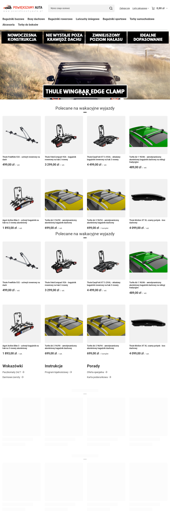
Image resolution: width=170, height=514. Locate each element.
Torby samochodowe (142, 19)
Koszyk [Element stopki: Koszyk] (90, 414)
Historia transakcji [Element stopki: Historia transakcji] (96, 429)
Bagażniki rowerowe (60, 19)
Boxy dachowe (36, 19)
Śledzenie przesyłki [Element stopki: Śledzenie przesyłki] (12, 414)
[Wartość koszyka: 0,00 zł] (160, 8)
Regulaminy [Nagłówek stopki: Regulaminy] (10, 452)
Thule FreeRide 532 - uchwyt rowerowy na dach (21, 158)
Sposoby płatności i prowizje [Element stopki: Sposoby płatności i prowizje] (17, 469)
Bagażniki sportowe (114, 19)
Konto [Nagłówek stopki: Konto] (91, 402)
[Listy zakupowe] (140, 8)
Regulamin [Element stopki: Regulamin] (7, 474)
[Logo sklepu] (22, 8)
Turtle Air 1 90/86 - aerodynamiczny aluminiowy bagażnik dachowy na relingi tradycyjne (147, 159)
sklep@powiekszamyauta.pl (30, 496)
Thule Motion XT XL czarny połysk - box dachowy (147, 221)
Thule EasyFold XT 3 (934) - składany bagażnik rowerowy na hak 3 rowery (103, 158)
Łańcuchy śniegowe (87, 19)
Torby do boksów (28, 24)
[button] (80, 94)
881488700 (8, 496)
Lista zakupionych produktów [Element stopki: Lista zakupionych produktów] (102, 424)
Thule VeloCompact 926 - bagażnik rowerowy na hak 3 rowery (60, 158)
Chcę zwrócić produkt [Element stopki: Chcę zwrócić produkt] (13, 424)
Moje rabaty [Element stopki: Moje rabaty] (93, 434)
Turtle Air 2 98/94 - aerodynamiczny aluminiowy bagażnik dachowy (103, 221)
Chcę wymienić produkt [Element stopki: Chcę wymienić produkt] (14, 429)
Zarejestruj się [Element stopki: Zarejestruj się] (94, 409)
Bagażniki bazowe (13, 19)
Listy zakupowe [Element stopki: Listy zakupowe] (95, 419)
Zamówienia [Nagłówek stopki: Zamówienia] (10, 402)
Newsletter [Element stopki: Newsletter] (92, 439)
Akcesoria (8, 24)
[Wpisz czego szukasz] (81, 8)
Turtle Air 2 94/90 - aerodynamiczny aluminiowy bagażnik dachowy (61, 221)
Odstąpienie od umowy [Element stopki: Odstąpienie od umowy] (14, 484)
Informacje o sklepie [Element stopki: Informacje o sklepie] (12, 459)
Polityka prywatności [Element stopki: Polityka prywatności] (13, 479)
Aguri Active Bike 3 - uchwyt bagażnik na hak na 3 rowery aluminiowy (20, 221)
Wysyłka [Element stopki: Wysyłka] (6, 464)
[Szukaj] (111, 8)
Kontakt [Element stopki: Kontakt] (6, 434)
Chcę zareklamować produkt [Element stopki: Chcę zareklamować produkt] (17, 419)
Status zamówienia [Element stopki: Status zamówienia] (12, 409)
